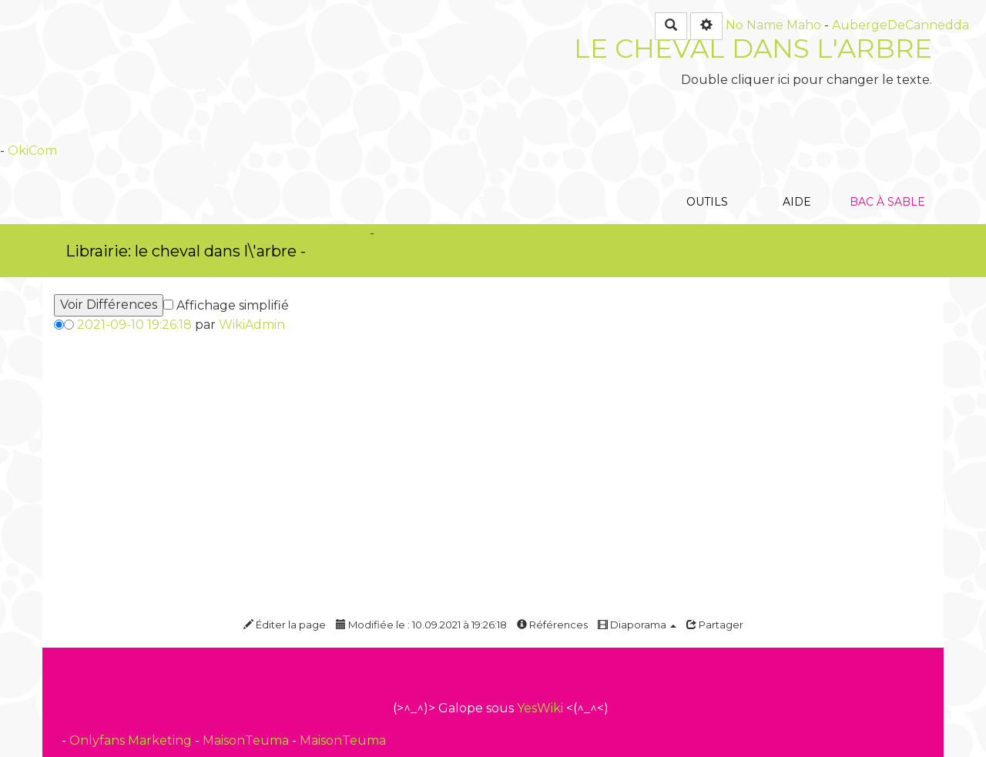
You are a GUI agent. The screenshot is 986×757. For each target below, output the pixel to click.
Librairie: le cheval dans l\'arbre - (185, 251)
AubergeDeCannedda (900, 25)
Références (552, 624)
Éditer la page (284, 624)
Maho (803, 25)
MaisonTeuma (247, 740)
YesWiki (540, 708)
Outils (707, 119)
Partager (714, 624)
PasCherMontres (369, 250)
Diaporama (637, 624)
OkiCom (32, 150)
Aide (797, 119)
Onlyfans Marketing (132, 740)
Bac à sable (887, 119)
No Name (754, 25)
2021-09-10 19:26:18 (134, 324)
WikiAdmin (252, 324)
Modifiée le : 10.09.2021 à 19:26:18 (421, 624)
